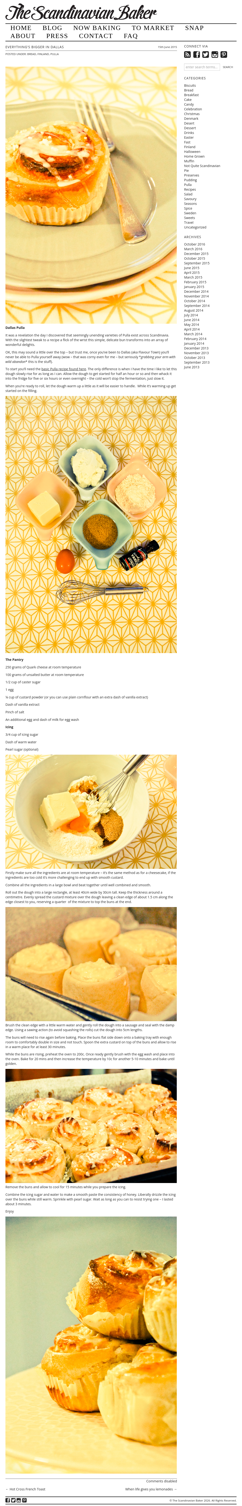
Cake (188, 99)
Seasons (190, 203)
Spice (188, 208)
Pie (186, 170)
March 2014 (193, 334)
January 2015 (194, 286)
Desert (189, 123)
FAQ (131, 35)
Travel (189, 222)
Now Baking (97, 27)
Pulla (54, 54)
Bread (31, 54)
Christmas (192, 114)
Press (57, 35)
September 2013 (197, 362)
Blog (52, 27)
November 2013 (196, 353)
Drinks (189, 132)
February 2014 (195, 338)
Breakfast (191, 95)
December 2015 (196, 253)
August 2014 (193, 310)
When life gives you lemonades (151, 1489)
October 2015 (194, 258)
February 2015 (195, 282)
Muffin (189, 161)
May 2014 (191, 324)
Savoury (190, 199)
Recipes (190, 189)
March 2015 (193, 277)
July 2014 (191, 315)
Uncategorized (195, 227)
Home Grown (194, 156)
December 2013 (196, 348)
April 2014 (192, 329)
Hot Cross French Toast (25, 1489)
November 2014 (196, 296)
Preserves (191, 175)
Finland (43, 54)
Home (21, 27)
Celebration (193, 109)
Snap (194, 27)
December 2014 (196, 291)
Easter (189, 137)
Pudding (190, 180)
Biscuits (190, 85)
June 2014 (191, 320)
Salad (188, 194)
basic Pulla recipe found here (63, 369)
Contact (96, 35)
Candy (189, 104)
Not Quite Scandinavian (202, 166)
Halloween (192, 151)
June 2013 (191, 367)
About (22, 35)
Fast (187, 142)
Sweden (190, 213)
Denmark (191, 118)
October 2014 (194, 301)
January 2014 (194, 343)
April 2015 (192, 272)
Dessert (190, 128)
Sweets (189, 217)
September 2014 (197, 305)
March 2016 (193, 249)
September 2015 (197, 263)
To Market (153, 27)
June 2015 (191, 268)
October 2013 (194, 357)
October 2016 (194, 244)
